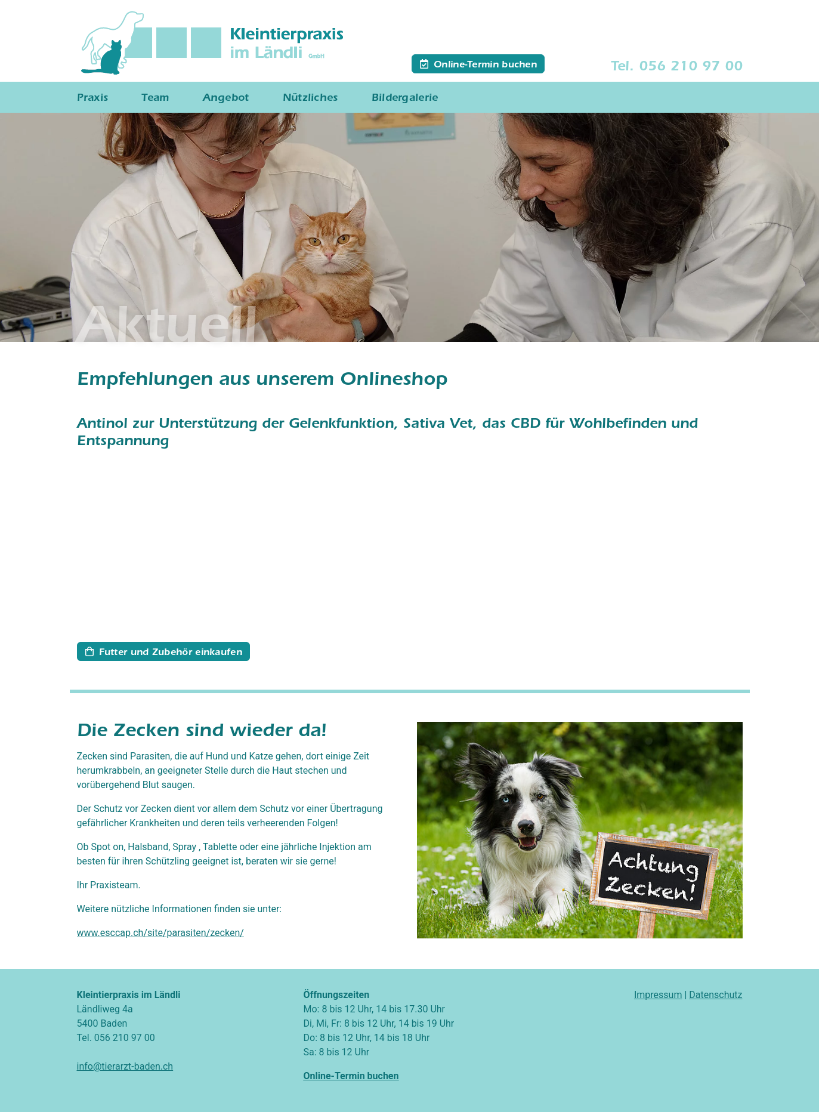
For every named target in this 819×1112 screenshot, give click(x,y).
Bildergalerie (405, 99)
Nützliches (310, 99)
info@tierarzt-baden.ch (125, 1066)
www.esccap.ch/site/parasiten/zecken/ (160, 932)
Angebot (226, 99)
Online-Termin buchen (485, 65)
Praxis (93, 99)
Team (155, 99)
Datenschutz (715, 994)
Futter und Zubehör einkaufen (170, 653)
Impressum (658, 994)
